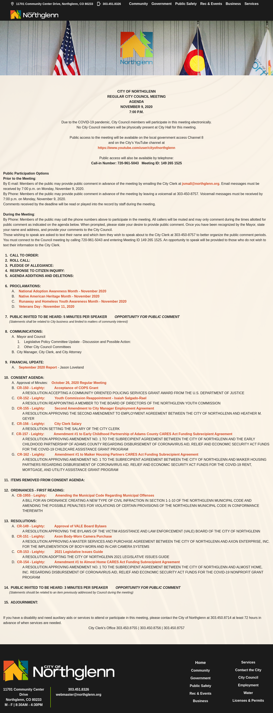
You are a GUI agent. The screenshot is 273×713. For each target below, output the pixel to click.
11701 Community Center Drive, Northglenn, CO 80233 (51, 4)
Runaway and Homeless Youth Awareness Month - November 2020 (72, 301)
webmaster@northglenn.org (78, 694)
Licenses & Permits (248, 700)
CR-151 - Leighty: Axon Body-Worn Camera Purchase (64, 536)
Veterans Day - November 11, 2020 (46, 306)
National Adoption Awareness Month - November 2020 (62, 291)
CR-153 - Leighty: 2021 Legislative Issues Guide (60, 552)
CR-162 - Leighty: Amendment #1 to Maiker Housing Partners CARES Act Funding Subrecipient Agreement (107, 454)
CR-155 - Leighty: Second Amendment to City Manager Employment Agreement (85, 408)
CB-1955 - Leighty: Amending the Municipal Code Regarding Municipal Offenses (85, 495)
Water (248, 693)
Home (200, 663)
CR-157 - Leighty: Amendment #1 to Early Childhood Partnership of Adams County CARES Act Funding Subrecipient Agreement (124, 434)
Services (251, 4)
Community (138, 4)
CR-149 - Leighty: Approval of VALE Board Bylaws (62, 526)
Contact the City (248, 670)
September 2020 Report (38, 367)
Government (161, 4)
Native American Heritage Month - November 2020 (59, 296)
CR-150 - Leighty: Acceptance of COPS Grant (57, 388)
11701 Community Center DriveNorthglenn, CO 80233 (23, 694)
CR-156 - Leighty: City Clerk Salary (49, 424)
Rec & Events (211, 4)
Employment (248, 685)
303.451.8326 (109, 4)
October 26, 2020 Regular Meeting (79, 383)
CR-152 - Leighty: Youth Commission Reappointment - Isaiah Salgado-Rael (82, 398)
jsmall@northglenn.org (200, 183)
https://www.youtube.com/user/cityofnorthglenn (136, 148)
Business (233, 4)
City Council (248, 677)
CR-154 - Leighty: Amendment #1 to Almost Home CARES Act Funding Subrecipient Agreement (98, 562)
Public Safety (186, 4)
